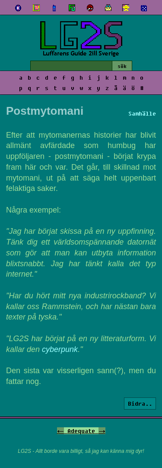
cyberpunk (60, 349)
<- (60, 430)
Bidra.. (140, 403)
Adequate (81, 430)
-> (101, 430)
